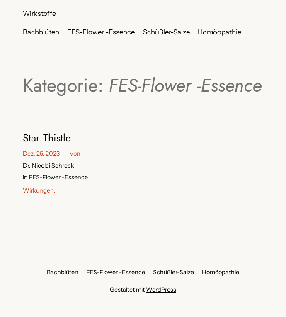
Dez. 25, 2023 (41, 153)
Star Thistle (47, 138)
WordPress (161, 289)
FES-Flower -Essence (58, 177)
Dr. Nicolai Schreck (48, 165)
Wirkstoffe (39, 13)
